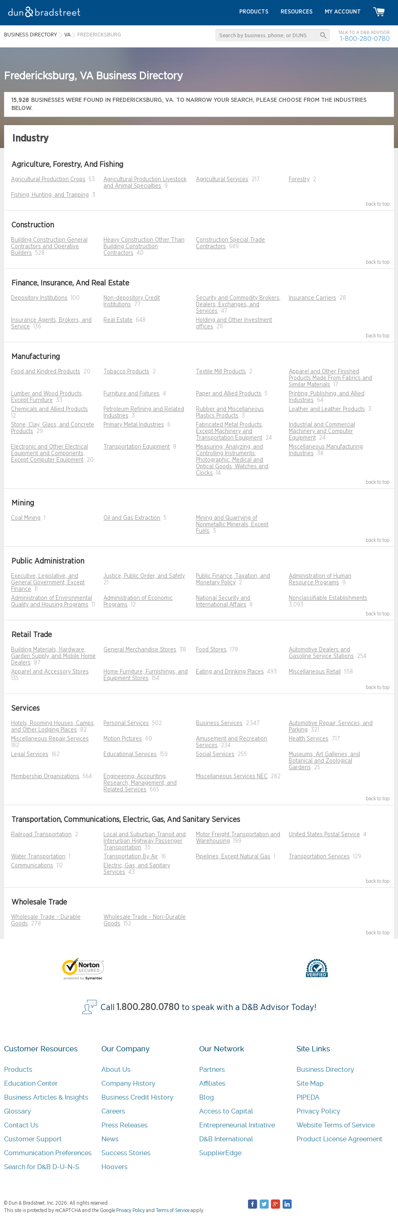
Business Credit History (137, 1097)
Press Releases (124, 1125)
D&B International (226, 1139)
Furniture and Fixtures (131, 394)
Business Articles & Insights (46, 1097)
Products (18, 1069)
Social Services (215, 754)
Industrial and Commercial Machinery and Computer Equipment (322, 431)
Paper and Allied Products (228, 394)
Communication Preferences (48, 1153)
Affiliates (212, 1083)
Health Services (308, 739)
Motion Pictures (122, 739)
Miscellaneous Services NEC (232, 776)
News (110, 1139)
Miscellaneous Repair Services (50, 739)
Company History (128, 1083)
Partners (212, 1069)
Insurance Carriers (312, 298)
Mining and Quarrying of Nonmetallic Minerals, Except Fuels (232, 524)
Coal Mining (25, 518)
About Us (115, 1069)
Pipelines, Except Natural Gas (233, 857)
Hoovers (114, 1167)
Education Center (31, 1083)
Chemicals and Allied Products (49, 409)
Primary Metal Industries (133, 425)
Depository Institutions (39, 298)
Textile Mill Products (221, 372)
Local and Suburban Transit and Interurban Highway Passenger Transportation (144, 841)
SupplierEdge (220, 1153)
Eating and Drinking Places (230, 672)
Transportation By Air (130, 857)
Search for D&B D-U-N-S (41, 1167)
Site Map (310, 1083)
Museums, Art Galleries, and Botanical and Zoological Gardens (324, 761)
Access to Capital (226, 1111)
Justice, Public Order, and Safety (144, 576)
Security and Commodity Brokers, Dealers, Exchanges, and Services (238, 304)
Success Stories (126, 1153)
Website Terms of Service (336, 1125)
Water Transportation (38, 857)
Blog (206, 1097)
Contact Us (21, 1125)
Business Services (219, 723)
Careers (113, 1111)
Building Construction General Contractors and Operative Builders (49, 246)
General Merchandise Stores (139, 650)
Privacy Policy (318, 1111)
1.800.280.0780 (148, 1007)
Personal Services (126, 723)
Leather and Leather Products (327, 409)
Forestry (299, 179)
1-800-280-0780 (365, 38)
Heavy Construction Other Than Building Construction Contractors (143, 246)
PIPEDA (308, 1097)
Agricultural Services (222, 179)
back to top (378, 204)
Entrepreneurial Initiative (237, 1125)
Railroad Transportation (41, 834)
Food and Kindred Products (45, 372)
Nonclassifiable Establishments (328, 598)
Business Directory (325, 1069)
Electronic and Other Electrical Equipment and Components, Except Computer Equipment (49, 453)
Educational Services (130, 754)
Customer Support (33, 1139)
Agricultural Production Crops (48, 179)
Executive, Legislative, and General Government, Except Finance (48, 582)
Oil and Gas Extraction (131, 518)
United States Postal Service (324, 834)
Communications (32, 866)
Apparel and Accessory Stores (50, 672)
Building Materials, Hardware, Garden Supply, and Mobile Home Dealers (53, 656)
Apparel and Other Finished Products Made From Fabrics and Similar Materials (330, 378)
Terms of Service (172, 1210)
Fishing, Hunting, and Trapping (50, 195)
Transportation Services (319, 857)
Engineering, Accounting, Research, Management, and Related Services (140, 783)
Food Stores (211, 650)
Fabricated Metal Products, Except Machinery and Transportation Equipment (229, 431)
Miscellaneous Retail (315, 672)
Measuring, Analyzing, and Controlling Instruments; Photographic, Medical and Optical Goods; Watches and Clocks (232, 460)
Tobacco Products (126, 372)
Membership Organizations (45, 776)
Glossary (17, 1111)
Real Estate (118, 320)
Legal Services (29, 754)
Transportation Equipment (136, 447)
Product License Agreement (339, 1139)
